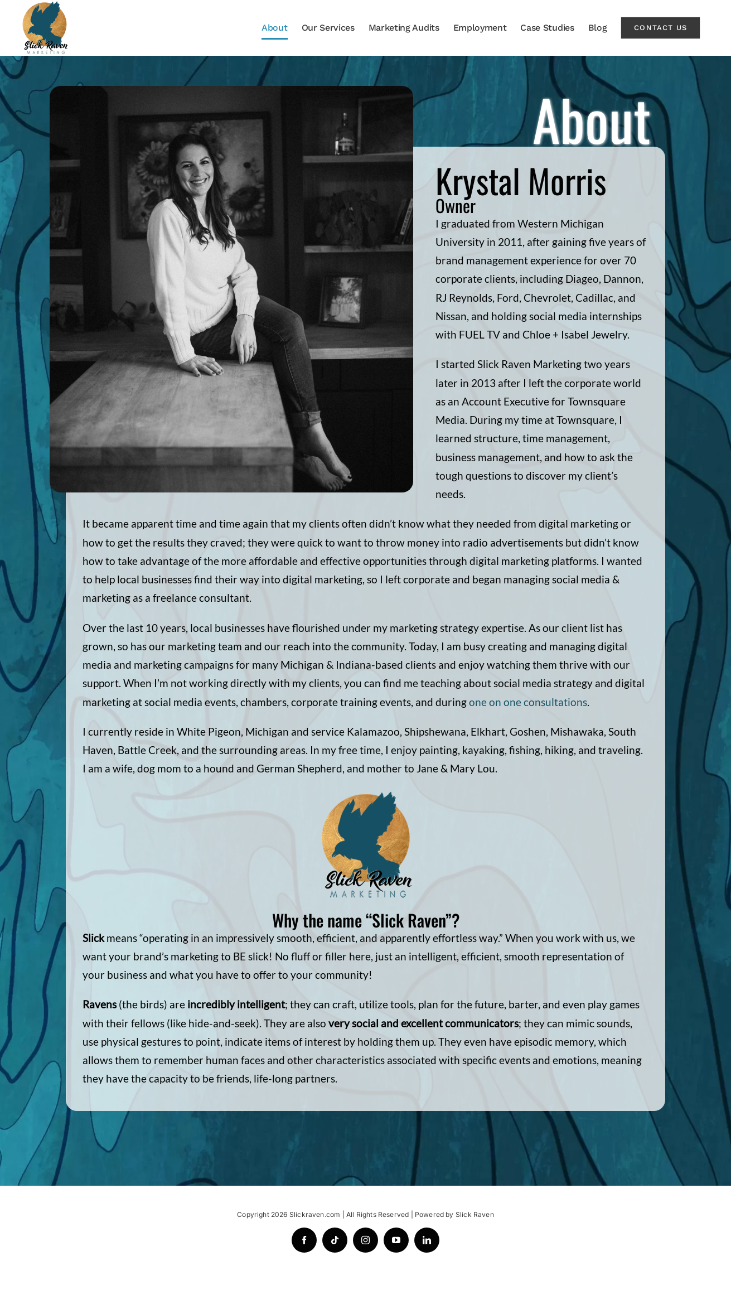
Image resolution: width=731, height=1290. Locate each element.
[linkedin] (426, 1240)
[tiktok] (334, 1240)
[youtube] (396, 1240)
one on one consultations (528, 701)
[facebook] (304, 1240)
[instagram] (365, 1240)
